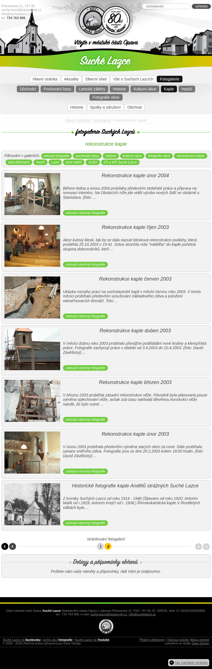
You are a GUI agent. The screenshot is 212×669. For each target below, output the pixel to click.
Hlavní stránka (45, 79)
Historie (119, 89)
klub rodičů (74, 162)
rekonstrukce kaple (191, 156)
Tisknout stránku (178, 639)
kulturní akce (132, 156)
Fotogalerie (169, 79)
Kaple (169, 89)
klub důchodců (19, 162)
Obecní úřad (96, 79)
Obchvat (134, 107)
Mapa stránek (200, 639)
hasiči (40, 162)
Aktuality (71, 79)
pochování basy (87, 156)
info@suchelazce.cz (16, 14)
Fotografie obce (105, 97)
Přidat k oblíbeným (152, 639)
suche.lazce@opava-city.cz (21, 10)
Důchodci (28, 89)
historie (110, 156)
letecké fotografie (56, 156)
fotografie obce (159, 156)
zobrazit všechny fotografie (85, 213)
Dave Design (200, 643)
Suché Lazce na (22, 639)
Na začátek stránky (191, 662)
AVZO (92, 162)
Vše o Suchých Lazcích (133, 79)
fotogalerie (102, 120)
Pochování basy (57, 89)
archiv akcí (57, 639)
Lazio (55, 162)
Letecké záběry (92, 89)
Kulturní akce (145, 89)
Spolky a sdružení (105, 107)
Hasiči (187, 89)
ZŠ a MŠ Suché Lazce (120, 162)
